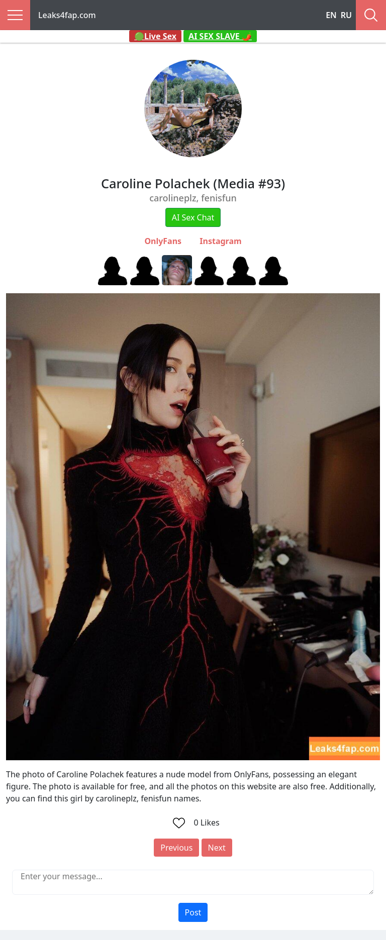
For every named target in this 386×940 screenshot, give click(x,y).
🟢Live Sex (155, 36)
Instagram (220, 241)
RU (346, 15)
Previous (176, 847)
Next (217, 847)
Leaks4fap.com (67, 15)
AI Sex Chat (193, 217)
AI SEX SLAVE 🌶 (220, 36)
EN (331, 15)
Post (193, 912)
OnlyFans (162, 241)
